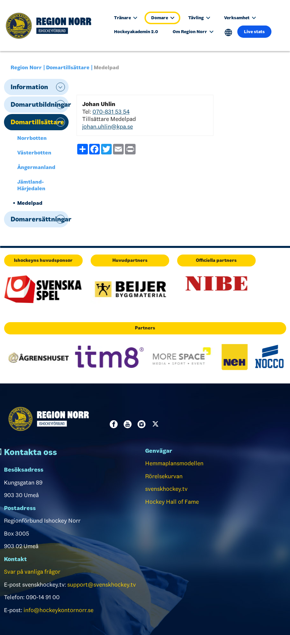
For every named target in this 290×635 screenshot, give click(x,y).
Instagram (143, 424)
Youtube (129, 424)
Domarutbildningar (40, 104)
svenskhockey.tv (166, 488)
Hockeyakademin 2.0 (136, 31)
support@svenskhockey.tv (101, 584)
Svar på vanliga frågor (32, 571)
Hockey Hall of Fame (172, 501)
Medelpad (29, 203)
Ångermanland (36, 167)
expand (60, 87)
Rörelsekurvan (164, 476)
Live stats (254, 31)
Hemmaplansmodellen (174, 463)
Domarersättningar (40, 219)
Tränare (125, 18)
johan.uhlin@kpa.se (107, 126)
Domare (162, 18)
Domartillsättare (67, 67)
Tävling (199, 18)
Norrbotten (32, 138)
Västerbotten (34, 152)
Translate (228, 33)
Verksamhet (240, 18)
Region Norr (26, 67)
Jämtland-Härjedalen (31, 185)
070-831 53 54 (111, 111)
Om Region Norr (193, 31)
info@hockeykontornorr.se (58, 610)
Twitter (156, 424)
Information (29, 87)
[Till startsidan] (52, 25)
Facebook (115, 424)
